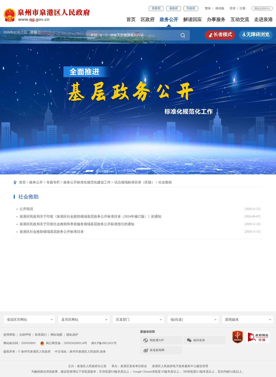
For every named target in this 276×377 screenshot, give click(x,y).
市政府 (190, 8)
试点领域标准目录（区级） (134, 182)
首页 (131, 19)
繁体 (208, 8)
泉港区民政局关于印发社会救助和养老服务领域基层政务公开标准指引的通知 (77, 224)
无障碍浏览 (255, 34)
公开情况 (26, 209)
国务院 (156, 8)
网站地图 (56, 334)
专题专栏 (53, 182)
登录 (233, 8)
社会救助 (165, 182)
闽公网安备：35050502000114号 (63, 343)
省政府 (173, 8)
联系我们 (41, 334)
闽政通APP (153, 340)
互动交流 (239, 19)
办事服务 (216, 19)
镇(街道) (193, 319)
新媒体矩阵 (147, 331)
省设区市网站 (30, 319)
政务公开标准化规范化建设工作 (87, 182)
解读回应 (192, 19)
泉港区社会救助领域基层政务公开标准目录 (52, 231)
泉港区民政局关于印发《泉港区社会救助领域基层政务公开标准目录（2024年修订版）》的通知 (90, 216)
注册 (242, 8)
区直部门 (139, 319)
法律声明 (25, 334)
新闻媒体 (248, 319)
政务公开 (169, 19)
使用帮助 (9, 334)
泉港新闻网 (153, 350)
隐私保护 (72, 334)
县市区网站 (84, 319)
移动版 (219, 8)
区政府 (148, 19)
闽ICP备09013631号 (104, 343)
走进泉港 (263, 19)
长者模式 (220, 34)
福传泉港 (196, 340)
